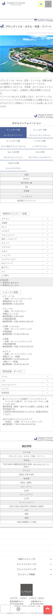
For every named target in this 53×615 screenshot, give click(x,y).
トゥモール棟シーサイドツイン (39, 143)
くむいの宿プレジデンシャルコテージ (39, 154)
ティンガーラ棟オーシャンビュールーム (39, 132)
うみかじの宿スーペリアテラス (13, 165)
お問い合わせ (26, 542)
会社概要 (26, 530)
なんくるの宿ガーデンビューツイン (13, 154)
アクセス (26, 548)
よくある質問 (26, 536)
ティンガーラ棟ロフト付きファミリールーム (13, 143)
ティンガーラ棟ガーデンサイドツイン (13, 132)
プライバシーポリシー (26, 554)
